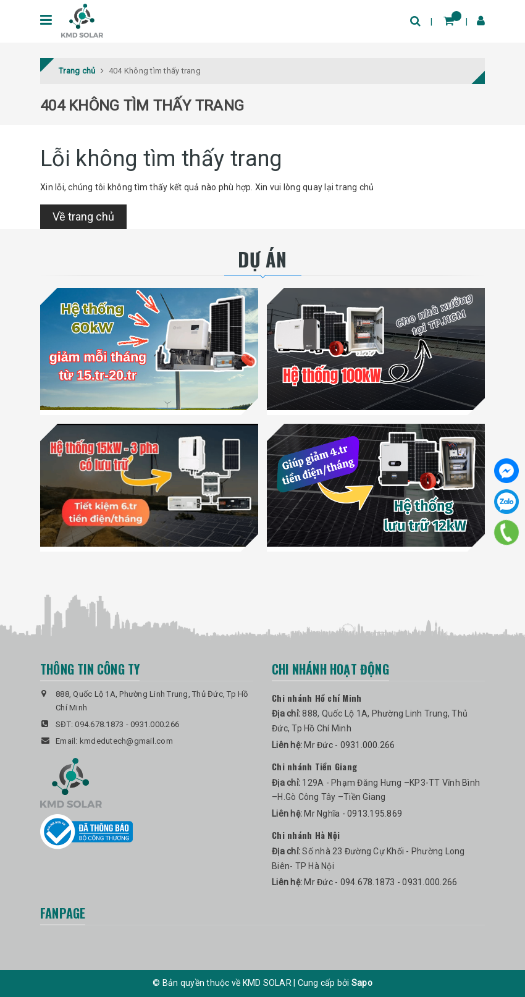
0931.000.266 (154, 724)
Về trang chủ (83, 216)
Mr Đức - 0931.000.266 (349, 745)
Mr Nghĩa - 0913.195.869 (353, 813)
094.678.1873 (99, 724)
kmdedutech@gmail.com (126, 741)
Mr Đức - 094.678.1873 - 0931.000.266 (380, 882)
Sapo (361, 983)
